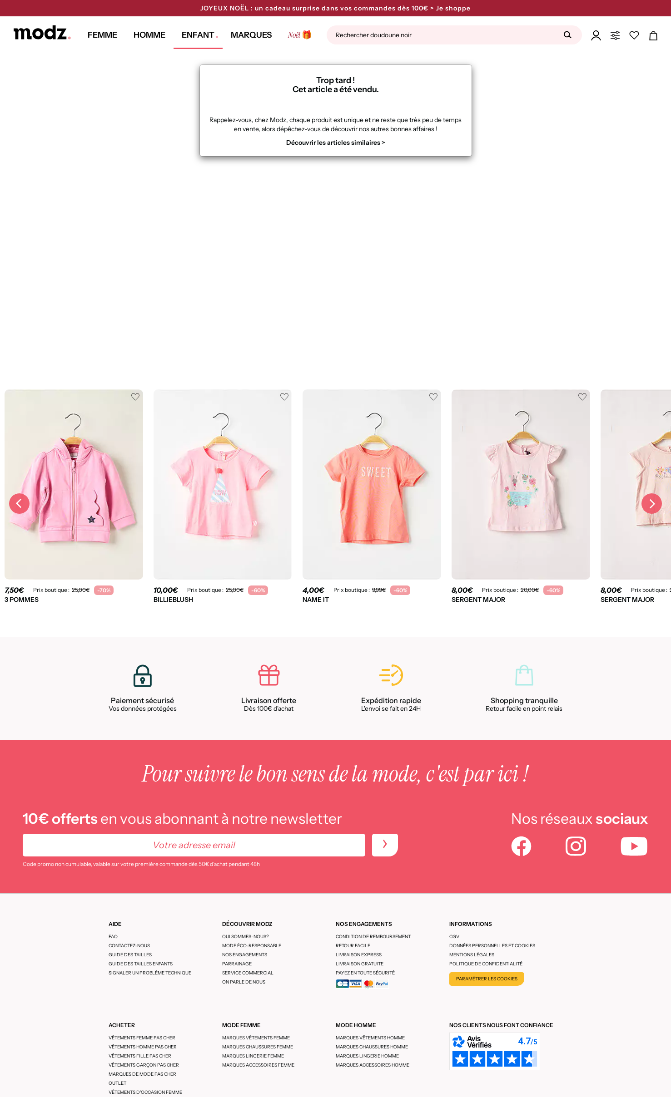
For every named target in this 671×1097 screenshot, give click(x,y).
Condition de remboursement (373, 937)
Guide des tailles (130, 955)
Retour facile (353, 946)
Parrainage (237, 964)
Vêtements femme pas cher (142, 1038)
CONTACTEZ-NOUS (129, 946)
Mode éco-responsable (251, 946)
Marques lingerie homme (367, 1056)
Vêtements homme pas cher (143, 1047)
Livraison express (359, 955)
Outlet (117, 1083)
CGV (454, 937)
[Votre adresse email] (194, 845)
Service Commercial (247, 973)
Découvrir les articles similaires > (335, 142)
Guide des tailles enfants (141, 964)
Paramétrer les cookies (486, 979)
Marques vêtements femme (256, 1038)
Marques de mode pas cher (142, 1074)
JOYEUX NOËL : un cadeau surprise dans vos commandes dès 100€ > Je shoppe (335, 8)
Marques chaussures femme (257, 1047)
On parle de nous (243, 982)
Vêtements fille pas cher (140, 1056)
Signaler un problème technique (150, 973)
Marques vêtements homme (370, 1038)
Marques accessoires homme (372, 1065)
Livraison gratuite (359, 964)
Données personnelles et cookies (492, 946)
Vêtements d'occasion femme (145, 1092)
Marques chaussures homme (372, 1047)
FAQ (113, 937)
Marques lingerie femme (253, 1056)
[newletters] (385, 845)
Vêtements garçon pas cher (144, 1065)
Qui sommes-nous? (245, 937)
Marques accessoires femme (258, 1065)
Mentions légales (471, 955)
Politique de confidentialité (485, 964)
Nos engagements (244, 955)
